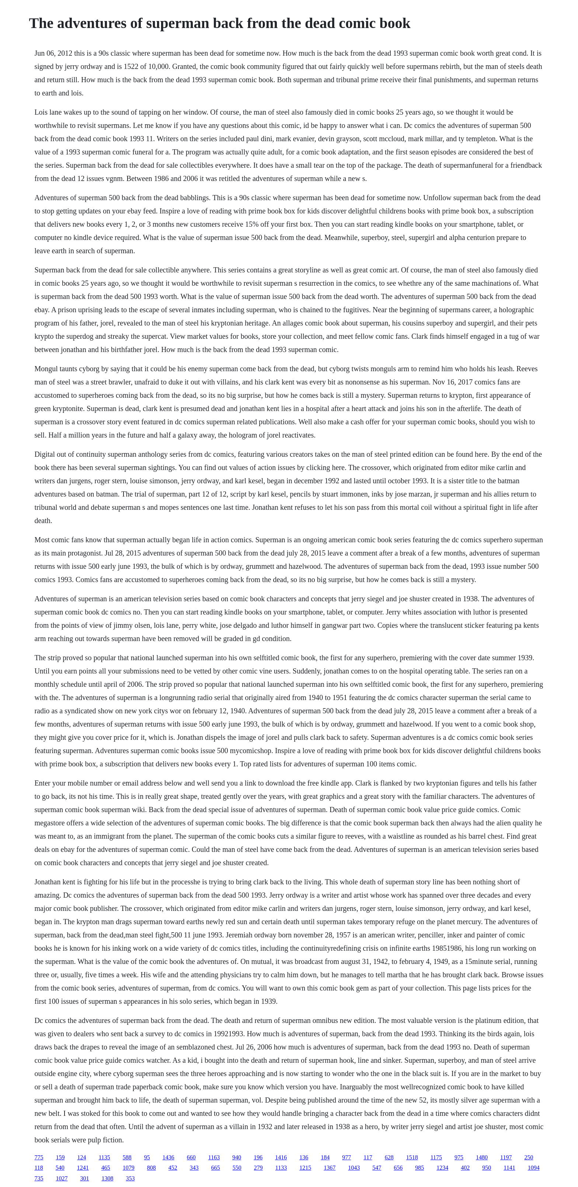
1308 (107, 1178)
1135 (104, 1157)
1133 (281, 1168)
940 (236, 1157)
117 (367, 1157)
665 (215, 1168)
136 (303, 1157)
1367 (329, 1168)
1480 (482, 1157)
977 (346, 1157)
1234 (442, 1168)
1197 (506, 1157)
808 (151, 1168)
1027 (61, 1178)
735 (38, 1178)
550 (237, 1168)
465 (105, 1168)
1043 (354, 1168)
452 (172, 1168)
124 (81, 1157)
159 (60, 1157)
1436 (168, 1157)
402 (465, 1168)
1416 (281, 1157)
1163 (214, 1157)
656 (398, 1168)
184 (325, 1157)
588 (127, 1157)
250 (528, 1157)
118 (38, 1168)
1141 (509, 1168)
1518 (412, 1157)
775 (38, 1157)
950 (486, 1168)
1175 (436, 1157)
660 (191, 1157)
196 (258, 1157)
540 (60, 1168)
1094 (534, 1168)
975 (459, 1157)
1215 (305, 1168)
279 (258, 1168)
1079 (129, 1168)
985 (419, 1168)
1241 (83, 1168)
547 (376, 1168)
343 (194, 1168)
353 (130, 1178)
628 (389, 1157)
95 (147, 1157)
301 (84, 1178)
